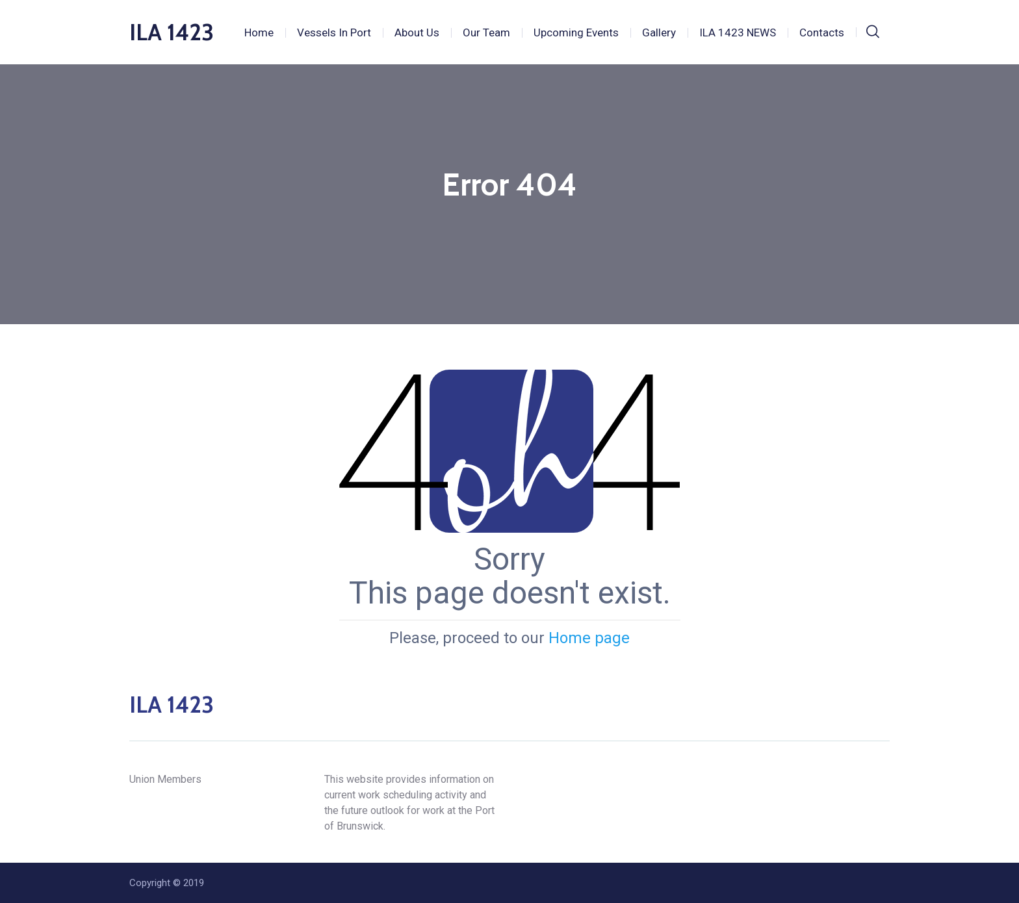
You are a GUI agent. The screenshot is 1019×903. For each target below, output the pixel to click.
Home (259, 32)
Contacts (821, 32)
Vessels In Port (334, 32)
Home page (589, 638)
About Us (416, 32)
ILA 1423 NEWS (737, 32)
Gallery (659, 32)
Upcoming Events (576, 32)
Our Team (486, 32)
